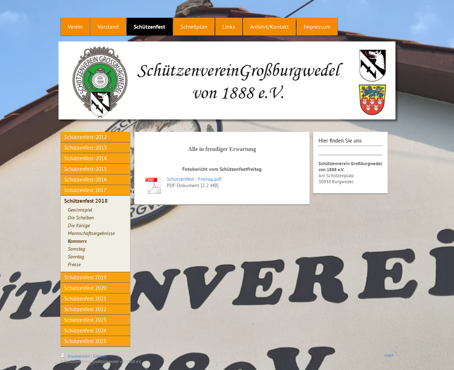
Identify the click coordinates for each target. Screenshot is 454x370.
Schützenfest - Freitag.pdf (194, 179)
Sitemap (100, 356)
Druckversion (75, 356)
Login (389, 355)
